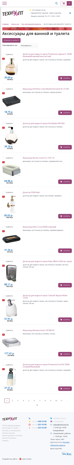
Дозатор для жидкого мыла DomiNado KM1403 (44, 123)
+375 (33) (39, 425)
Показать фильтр (11, 40)
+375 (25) (39, 428)
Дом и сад (15, 24)
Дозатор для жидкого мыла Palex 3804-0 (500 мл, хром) (47, 261)
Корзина (66, 3)
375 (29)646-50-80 (38, 10)
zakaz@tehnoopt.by (59, 418)
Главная (5, 24)
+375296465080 (58, 421)
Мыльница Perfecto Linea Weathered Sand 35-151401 (46, 89)
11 (62, 401)
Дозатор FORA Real (31, 192)
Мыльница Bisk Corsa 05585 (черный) (39, 227)
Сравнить (9, 54)
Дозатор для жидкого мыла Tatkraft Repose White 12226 (45, 296)
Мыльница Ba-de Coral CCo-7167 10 (38, 158)
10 (56, 401)
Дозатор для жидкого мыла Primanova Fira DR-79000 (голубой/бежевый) (46, 365)
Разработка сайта (9, 459)
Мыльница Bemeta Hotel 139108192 (38, 330)
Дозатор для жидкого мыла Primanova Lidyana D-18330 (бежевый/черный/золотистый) (47, 55)
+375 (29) (39, 421)
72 (37, 405)
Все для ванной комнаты (31, 24)
